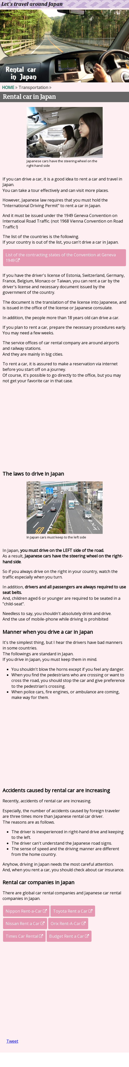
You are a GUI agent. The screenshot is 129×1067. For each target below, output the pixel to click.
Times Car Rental (24, 936)
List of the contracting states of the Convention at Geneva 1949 (61, 257)
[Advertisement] (64, 425)
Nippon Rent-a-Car (26, 911)
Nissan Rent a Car (25, 924)
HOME (8, 87)
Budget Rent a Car (69, 936)
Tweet (12, 1041)
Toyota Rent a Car (73, 911)
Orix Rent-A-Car (68, 924)
